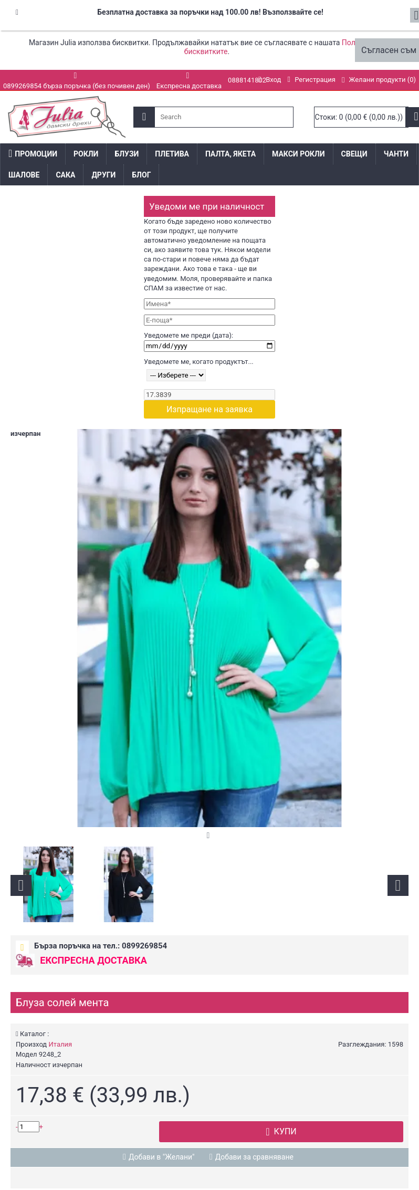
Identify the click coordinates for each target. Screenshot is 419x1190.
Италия (60, 1044)
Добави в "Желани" (162, 1157)
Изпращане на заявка (209, 409)
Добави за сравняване (254, 1157)
